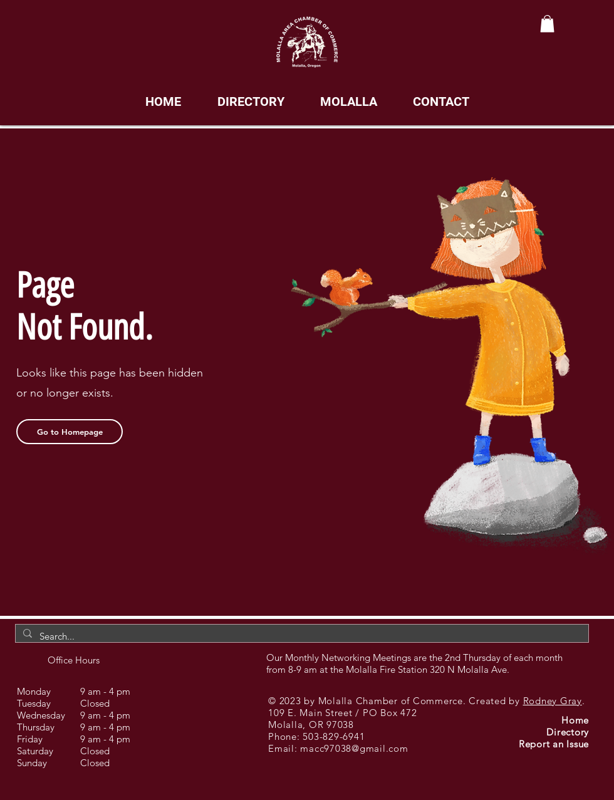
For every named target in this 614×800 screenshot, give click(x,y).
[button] (547, 23)
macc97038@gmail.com (354, 748)
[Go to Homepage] (69, 431)
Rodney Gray (552, 701)
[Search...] (300, 636)
